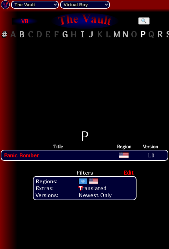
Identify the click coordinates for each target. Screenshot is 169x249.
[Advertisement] (84, 84)
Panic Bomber (21, 155)
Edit (128, 172)
